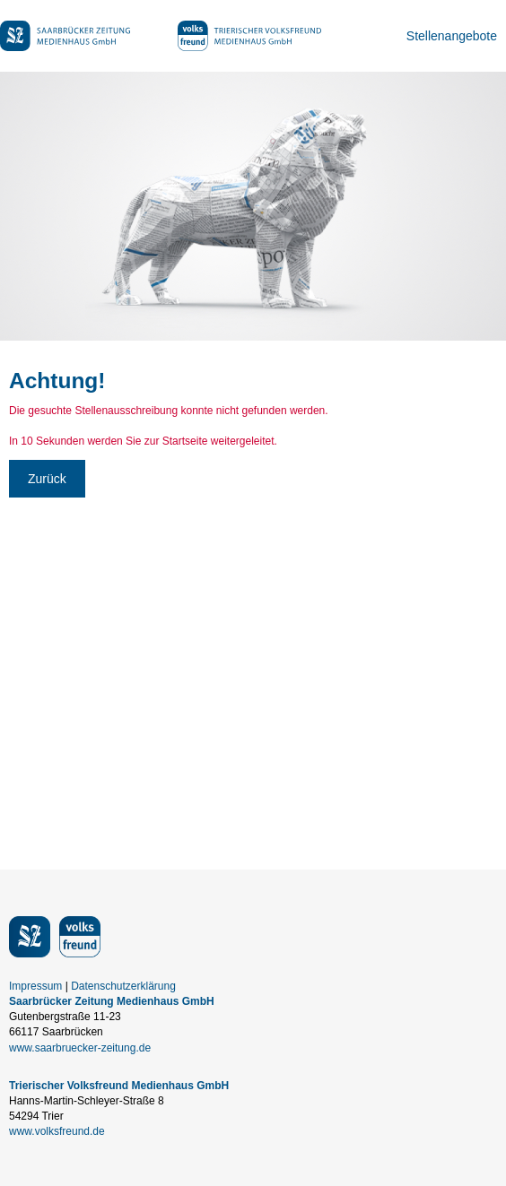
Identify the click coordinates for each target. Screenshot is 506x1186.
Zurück (47, 479)
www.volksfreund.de (57, 1131)
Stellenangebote (451, 36)
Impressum (35, 986)
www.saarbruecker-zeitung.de (80, 1048)
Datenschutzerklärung (123, 986)
